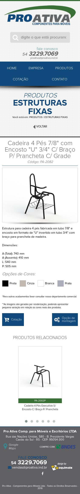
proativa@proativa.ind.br (44, 58)
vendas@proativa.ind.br (29, 467)
